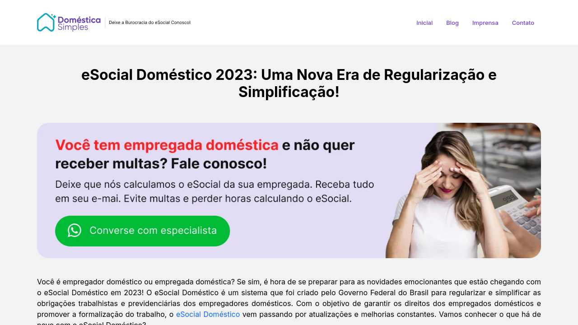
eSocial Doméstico (208, 314)
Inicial (424, 22)
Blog (452, 22)
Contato (523, 22)
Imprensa (485, 22)
